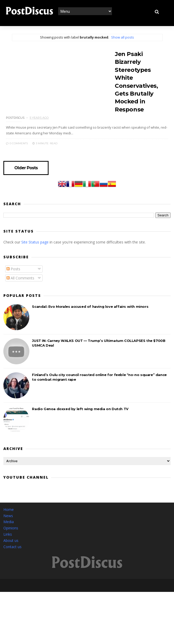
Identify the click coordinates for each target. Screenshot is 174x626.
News (8, 523)
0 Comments (123, 150)
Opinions (10, 535)
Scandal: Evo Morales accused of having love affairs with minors (90, 314)
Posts (13, 276)
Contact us (12, 554)
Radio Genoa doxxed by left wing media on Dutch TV (80, 416)
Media (8, 529)
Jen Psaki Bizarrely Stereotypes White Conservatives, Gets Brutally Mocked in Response (140, 76)
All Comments (20, 285)
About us (10, 548)
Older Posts (26, 175)
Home (8, 517)
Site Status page (35, 249)
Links (7, 541)
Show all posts (122, 37)
